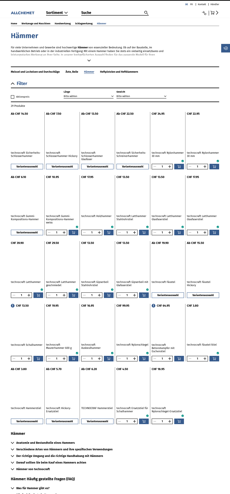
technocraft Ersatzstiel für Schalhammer (132, 410)
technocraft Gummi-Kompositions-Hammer (25, 217)
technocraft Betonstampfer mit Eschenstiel (163, 348)
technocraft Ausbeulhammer (91, 346)
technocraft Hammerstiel (26, 408)
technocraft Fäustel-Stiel (202, 344)
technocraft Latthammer (26, 282)
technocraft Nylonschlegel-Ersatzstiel (167, 410)
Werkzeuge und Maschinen (36, 23)
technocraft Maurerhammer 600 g (59, 346)
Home (14, 23)
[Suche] (115, 13)
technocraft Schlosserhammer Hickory (61, 154)
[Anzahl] (162, 166)
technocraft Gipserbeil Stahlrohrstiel (94, 283)
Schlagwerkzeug (84, 23)
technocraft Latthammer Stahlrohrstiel (131, 217)
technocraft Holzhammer (96, 216)
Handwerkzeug (63, 23)
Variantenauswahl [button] (27, 166)
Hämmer (101, 23)
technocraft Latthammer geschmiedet (61, 283)
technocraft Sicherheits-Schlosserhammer (25, 154)
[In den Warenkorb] (179, 166)
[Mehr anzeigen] (89, 60)
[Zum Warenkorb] (214, 13)
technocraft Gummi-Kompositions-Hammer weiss (60, 219)
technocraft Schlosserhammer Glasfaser (92, 156)
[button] (115, 83)
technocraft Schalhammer (26, 344)
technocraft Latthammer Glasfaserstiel (166, 217)
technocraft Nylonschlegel (132, 344)
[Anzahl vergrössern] (170, 166)
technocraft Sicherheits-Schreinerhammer (131, 154)
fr (191, 4)
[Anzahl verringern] (154, 166)
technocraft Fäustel (163, 282)
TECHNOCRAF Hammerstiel (97, 408)
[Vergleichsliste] (204, 13)
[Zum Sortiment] (57, 13)
